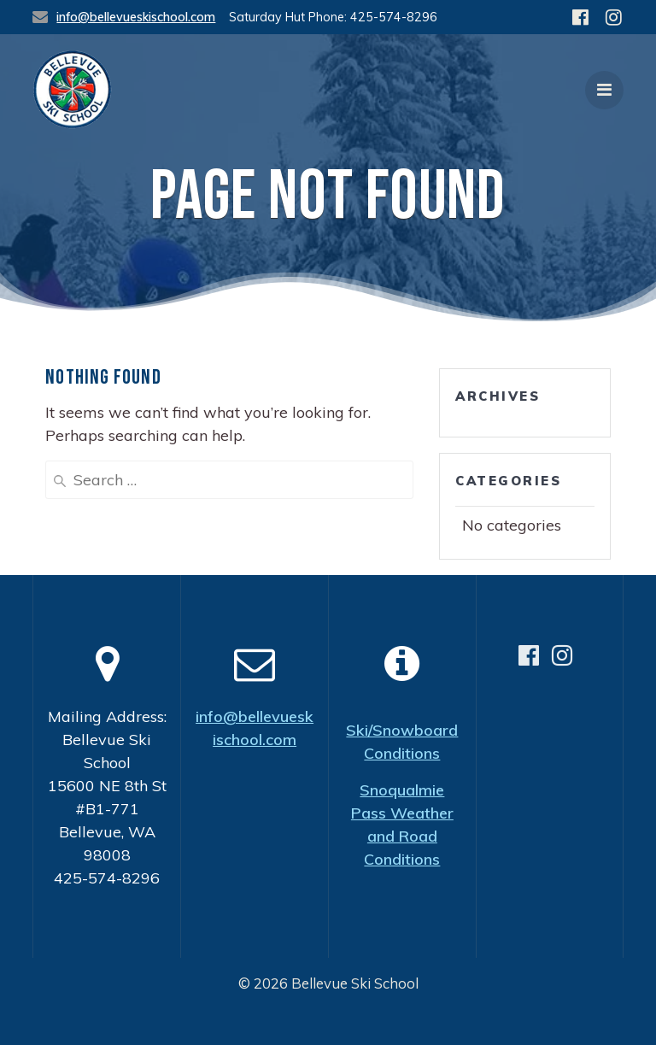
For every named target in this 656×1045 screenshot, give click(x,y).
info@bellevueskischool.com (135, 17)
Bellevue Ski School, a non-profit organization (333, 1020)
